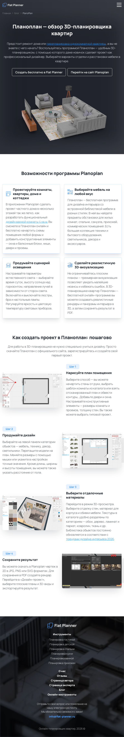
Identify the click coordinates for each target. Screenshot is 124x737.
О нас (62, 671)
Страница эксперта (62, 685)
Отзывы (62, 675)
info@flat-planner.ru (62, 716)
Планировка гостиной (62, 639)
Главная (6, 13)
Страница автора (62, 680)
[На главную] (12, 5)
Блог (16, 13)
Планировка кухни (62, 653)
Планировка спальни (62, 649)
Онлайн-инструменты (62, 694)
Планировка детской (62, 644)
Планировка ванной (62, 658)
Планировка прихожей (62, 663)
